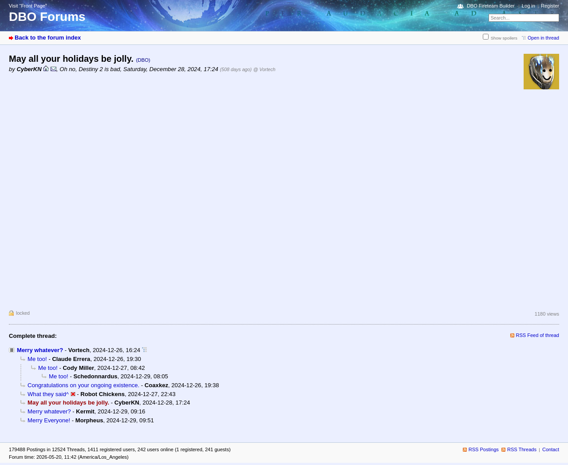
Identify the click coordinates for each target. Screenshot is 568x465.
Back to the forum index (48, 37)
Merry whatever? (40, 350)
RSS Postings (484, 449)
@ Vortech (264, 69)
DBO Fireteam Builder (491, 5)
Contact (550, 449)
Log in (528, 5)
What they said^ (48, 394)
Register (550, 5)
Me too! (37, 359)
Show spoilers (504, 38)
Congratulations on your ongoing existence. (83, 385)
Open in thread (543, 37)
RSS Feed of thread (538, 335)
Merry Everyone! (49, 420)
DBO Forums (47, 17)
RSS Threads (521, 449)
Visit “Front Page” (28, 5)
